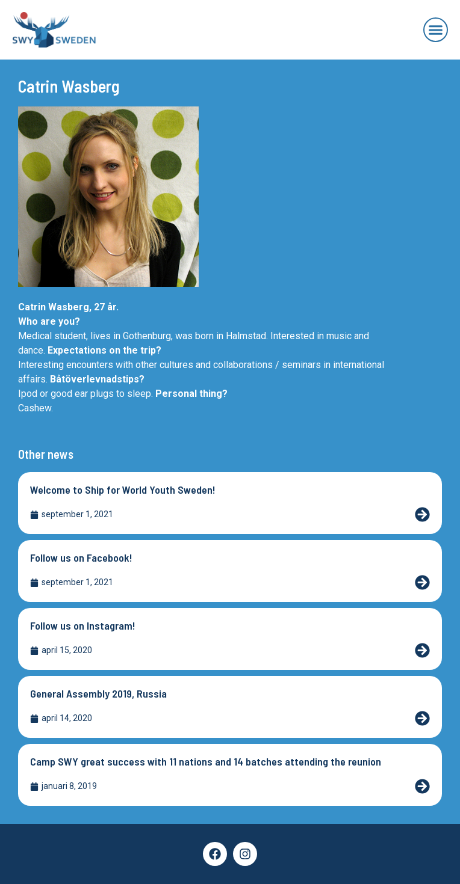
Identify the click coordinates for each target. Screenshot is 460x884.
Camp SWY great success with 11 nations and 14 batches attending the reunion (205, 761)
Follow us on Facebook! (81, 557)
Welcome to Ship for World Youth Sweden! (123, 489)
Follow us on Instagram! (82, 625)
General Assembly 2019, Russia (98, 693)
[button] (436, 30)
